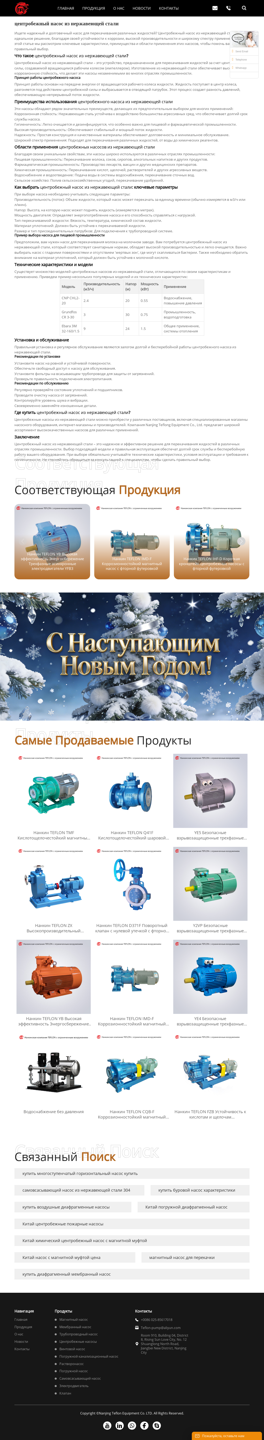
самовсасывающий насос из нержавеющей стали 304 (76, 1190)
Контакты (21, 1349)
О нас (18, 1334)
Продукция (23, 1327)
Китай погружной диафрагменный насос (186, 1207)
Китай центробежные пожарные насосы (62, 1224)
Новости (21, 1341)
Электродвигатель (73, 1386)
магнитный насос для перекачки (182, 1257)
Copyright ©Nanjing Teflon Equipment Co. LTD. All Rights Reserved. (132, 1413)
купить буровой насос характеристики (196, 1190)
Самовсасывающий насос (80, 1378)
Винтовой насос (72, 1349)
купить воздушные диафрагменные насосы (66, 1207)
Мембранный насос (75, 1327)
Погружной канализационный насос (88, 1356)
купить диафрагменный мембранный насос (66, 1274)
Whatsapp (239, 67)
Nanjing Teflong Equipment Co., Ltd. (174, 424)
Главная (20, 1319)
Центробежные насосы (78, 1341)
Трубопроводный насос (78, 1334)
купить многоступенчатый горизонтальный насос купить (80, 1173)
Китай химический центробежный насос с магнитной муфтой (84, 1240)
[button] (241, 541)
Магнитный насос (73, 1319)
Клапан (65, 1393)
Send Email (240, 51)
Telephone (239, 59)
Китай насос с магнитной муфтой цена (61, 1257)
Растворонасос (71, 1364)
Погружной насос (73, 1371)
